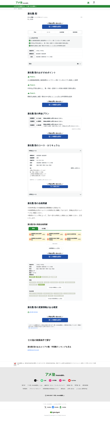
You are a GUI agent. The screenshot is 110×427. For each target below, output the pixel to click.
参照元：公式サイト (75, 168)
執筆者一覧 (69, 385)
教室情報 (75, 32)
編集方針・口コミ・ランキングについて (54, 385)
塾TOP (15, 8)
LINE (43, 380)
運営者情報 (85, 385)
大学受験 (53, 380)
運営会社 (63, 388)
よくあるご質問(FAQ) (81, 388)
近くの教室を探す (55, 26)
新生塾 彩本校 (34, 312)
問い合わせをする (33, 328)
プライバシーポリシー (35, 388)
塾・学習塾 (30, 19)
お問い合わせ (70, 388)
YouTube (72, 380)
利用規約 (25, 388)
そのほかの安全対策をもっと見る (55, 298)
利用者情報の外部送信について (51, 388)
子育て (62, 380)
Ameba (47, 407)
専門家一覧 (77, 385)
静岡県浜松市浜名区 (33, 350)
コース (48, 32)
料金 (35, 32)
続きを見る (55, 243)
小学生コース (55, 194)
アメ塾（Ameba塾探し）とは (35, 385)
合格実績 (62, 32)
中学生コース (55, 151)
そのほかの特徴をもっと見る (55, 287)
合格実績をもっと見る (54, 248)
